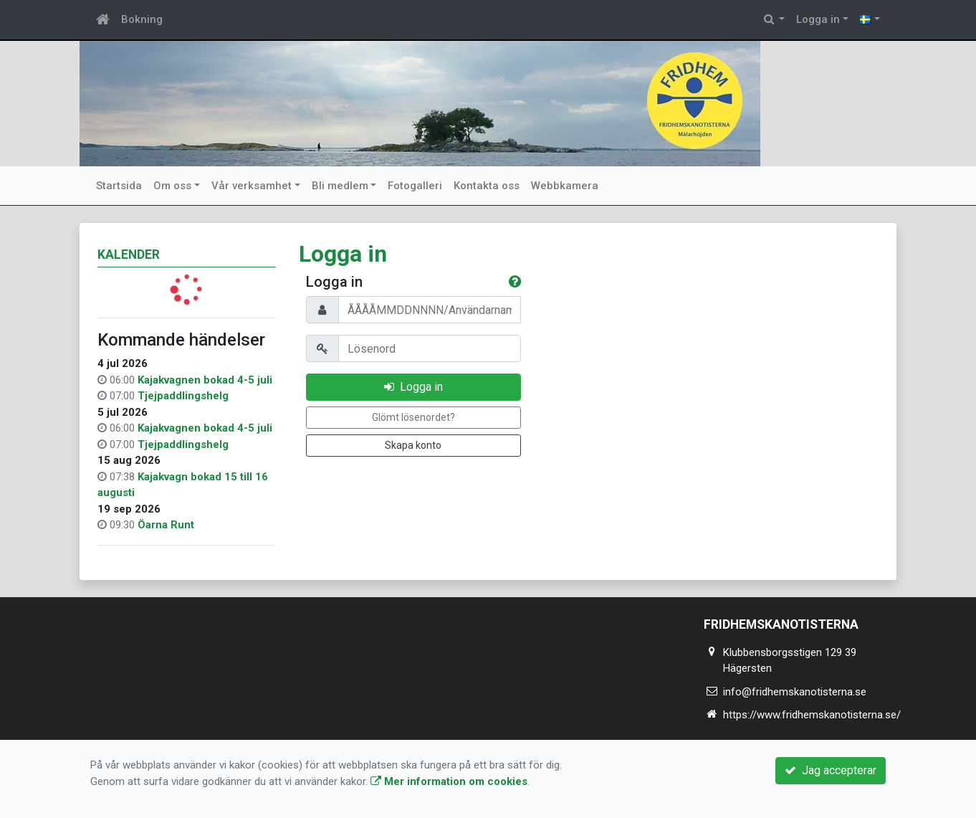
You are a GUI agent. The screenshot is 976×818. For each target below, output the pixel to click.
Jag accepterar (830, 770)
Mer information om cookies (448, 781)
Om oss (172, 185)
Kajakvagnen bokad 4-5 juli (205, 380)
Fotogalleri (415, 185)
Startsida (119, 185)
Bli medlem (340, 185)
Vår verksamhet (251, 185)
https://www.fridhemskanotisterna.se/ (812, 714)
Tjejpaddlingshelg (183, 395)
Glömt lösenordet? (413, 417)
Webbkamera (564, 185)
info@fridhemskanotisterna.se (794, 691)
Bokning (142, 19)
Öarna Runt (166, 524)
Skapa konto (413, 445)
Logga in (818, 19)
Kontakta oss (487, 185)
